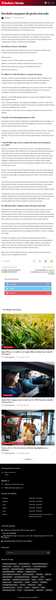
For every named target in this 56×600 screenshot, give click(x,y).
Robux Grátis (18, 582)
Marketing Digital (10, 443)
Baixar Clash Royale (9, 564)
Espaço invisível (28, 574)
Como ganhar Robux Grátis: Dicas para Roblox (17, 541)
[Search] (48, 3)
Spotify (22, 585)
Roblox (48, 579)
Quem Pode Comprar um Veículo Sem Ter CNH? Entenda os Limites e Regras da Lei (27, 401)
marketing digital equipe (21, 579)
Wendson (8, 17)
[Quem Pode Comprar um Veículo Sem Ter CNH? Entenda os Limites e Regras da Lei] (28, 379)
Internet (35, 577)
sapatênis (43, 582)
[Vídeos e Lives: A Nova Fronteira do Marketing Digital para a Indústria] (28, 427)
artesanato (36, 212)
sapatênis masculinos (10, 585)
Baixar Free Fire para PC (40, 564)
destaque (6, 569)
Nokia (34, 579)
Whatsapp (39, 590)
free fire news (7, 577)
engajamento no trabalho (11, 574)
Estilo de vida (8, 395)
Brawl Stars (7, 566)
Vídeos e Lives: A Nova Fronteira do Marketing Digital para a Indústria (25, 449)
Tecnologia (22, 443)
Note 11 (41, 579)
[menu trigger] (53, 3)
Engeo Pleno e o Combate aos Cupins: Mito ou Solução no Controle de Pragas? (27, 353)
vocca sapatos (29, 590)
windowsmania (9, 357)
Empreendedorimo (9, 571)
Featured (39, 574)
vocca (20, 590)
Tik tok (20, 587)
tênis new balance (9, 590)
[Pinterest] (45, 261)
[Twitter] (39, 261)
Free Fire (48, 574)
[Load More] (28, 459)
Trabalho (35, 587)
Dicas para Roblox (17, 569)
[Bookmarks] (45, 3)
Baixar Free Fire (24, 564)
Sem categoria (8, 347)
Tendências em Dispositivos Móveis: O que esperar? (19, 530)
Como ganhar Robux (39, 566)
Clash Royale (26, 566)
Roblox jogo (7, 582)
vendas (13, 165)
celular (16, 566)
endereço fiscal (31, 571)
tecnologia (31, 585)
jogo (42, 577)
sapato (27, 582)
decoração (34, 87)
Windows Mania (12, 3)
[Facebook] (34, 261)
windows (49, 590)
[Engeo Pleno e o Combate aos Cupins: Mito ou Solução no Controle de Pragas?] (28, 331)
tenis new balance (9, 587)
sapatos (35, 582)
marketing (6, 579)
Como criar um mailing (9, 533)
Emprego (20, 571)
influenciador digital (22, 577)
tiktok (27, 587)
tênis (43, 587)
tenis (40, 585)
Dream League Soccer (33, 569)
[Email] (51, 261)
